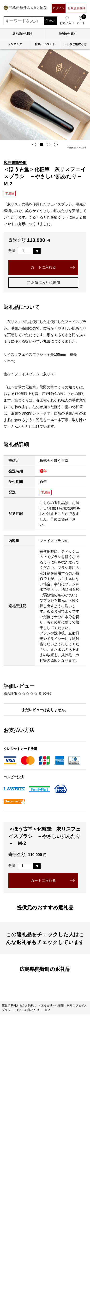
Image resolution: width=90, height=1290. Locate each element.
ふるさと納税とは (75, 44)
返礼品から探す (22, 33)
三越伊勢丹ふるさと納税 (18, 1006)
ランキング (15, 44)
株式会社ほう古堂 (54, 461)
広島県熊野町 (15, 163)
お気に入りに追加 (44, 283)
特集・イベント (45, 44)
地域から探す (67, 33)
